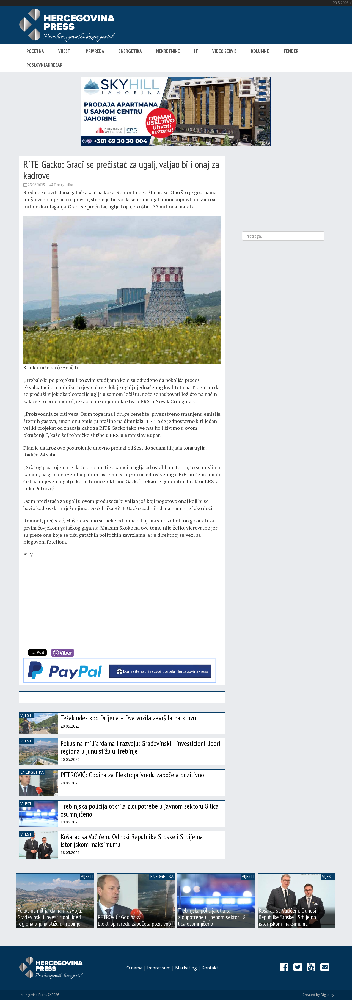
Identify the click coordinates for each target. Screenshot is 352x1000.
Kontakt (210, 968)
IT (196, 51)
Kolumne (260, 51)
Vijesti (65, 51)
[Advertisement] (122, 602)
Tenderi (291, 51)
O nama (134, 968)
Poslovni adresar (44, 65)
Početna (35, 51)
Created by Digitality (318, 994)
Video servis (224, 51)
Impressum (158, 968)
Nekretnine (168, 51)
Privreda (95, 51)
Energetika (130, 51)
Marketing (186, 968)
